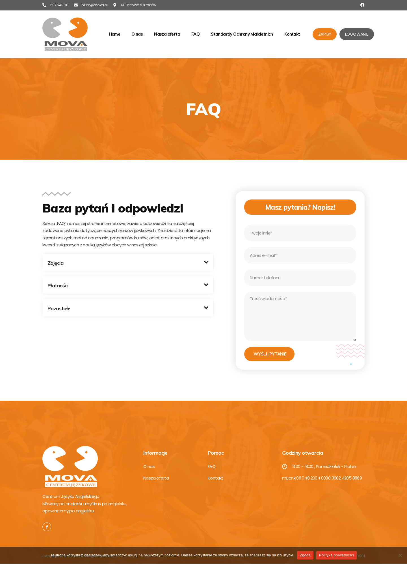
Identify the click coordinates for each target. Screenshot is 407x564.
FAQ (195, 34)
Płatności (58, 285)
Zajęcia (55, 263)
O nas (137, 34)
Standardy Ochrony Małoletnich (242, 34)
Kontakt (292, 34)
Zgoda (305, 555)
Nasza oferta (167, 34)
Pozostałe (58, 308)
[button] (127, 262)
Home (114, 34)
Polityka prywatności (336, 555)
